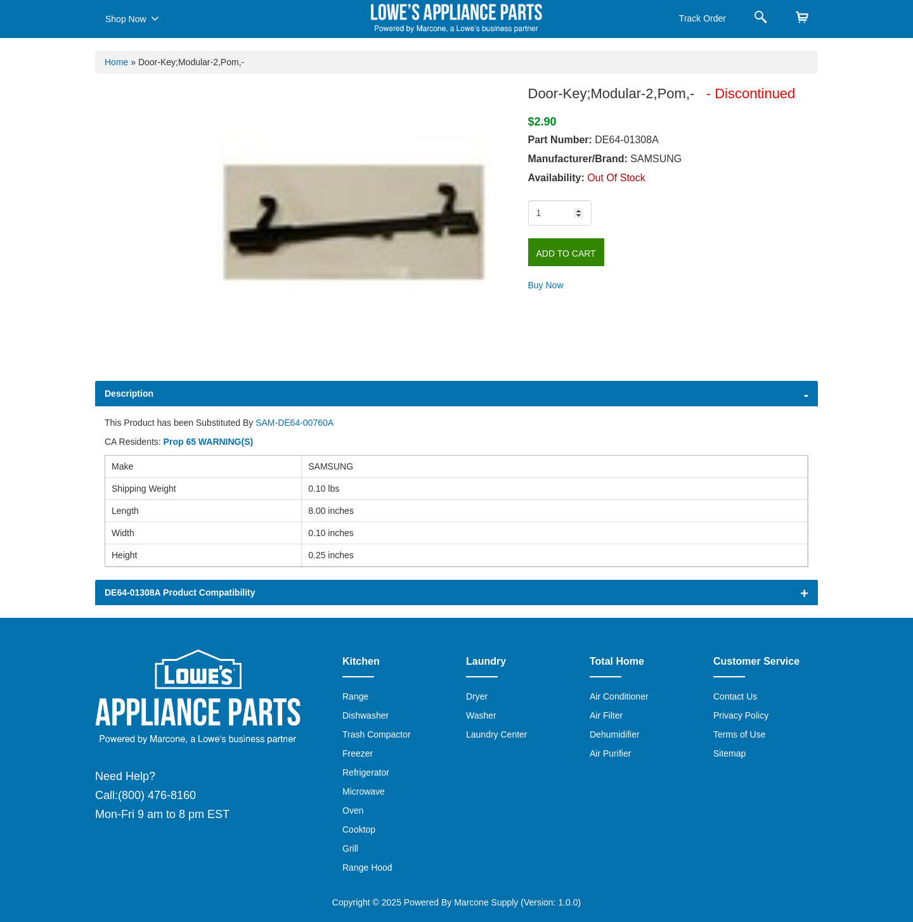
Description (129, 393)
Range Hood (367, 867)
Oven (352, 810)
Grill (350, 848)
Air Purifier (610, 753)
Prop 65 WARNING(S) (209, 442)
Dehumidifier (615, 734)
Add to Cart (566, 253)
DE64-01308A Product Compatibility (180, 592)
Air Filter (606, 715)
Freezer (357, 753)
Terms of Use (739, 734)
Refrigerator (365, 772)
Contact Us (735, 696)
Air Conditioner (619, 696)
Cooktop (358, 829)
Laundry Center (497, 734)
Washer (481, 715)
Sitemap (729, 753)
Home (116, 62)
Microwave (363, 791)
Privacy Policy (740, 715)
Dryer (477, 696)
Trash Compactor (376, 734)
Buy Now (546, 285)
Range (355, 696)
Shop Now (132, 18)
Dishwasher (365, 715)
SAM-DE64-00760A (294, 423)
